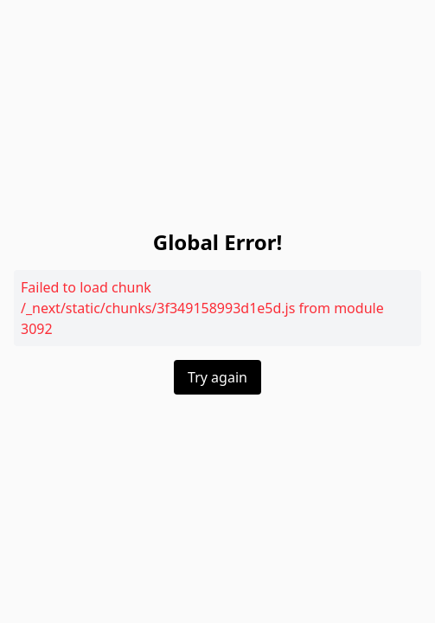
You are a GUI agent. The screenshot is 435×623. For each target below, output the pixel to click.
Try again (217, 377)
